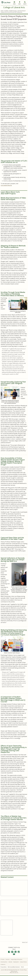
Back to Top (24, 942)
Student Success (13, 10)
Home (2, 10)
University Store (4, 961)
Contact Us (3, 964)
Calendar (10, 961)
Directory (8, 959)
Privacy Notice (4, 967)
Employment (16, 961)
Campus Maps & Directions (16, 959)
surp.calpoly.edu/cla (6, 185)
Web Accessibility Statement (14, 967)
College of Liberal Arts (14, 7)
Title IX (22, 967)
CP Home (2, 959)
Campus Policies (23, 961)
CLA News (6, 10)
